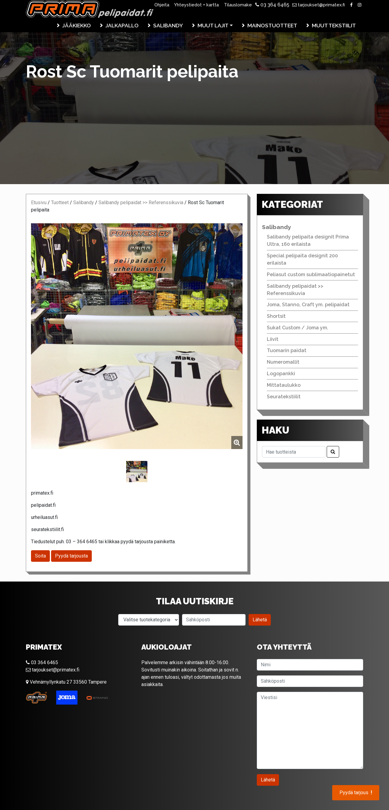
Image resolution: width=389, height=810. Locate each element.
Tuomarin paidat (286, 350)
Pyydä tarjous (355, 793)
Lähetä (260, 620)
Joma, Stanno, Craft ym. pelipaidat (308, 304)
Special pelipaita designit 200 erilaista (302, 259)
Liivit (272, 339)
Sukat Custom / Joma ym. (297, 328)
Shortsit (276, 316)
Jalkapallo (122, 25)
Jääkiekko (76, 25)
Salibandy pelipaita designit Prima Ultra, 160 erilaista (308, 240)
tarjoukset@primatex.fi (318, 4)
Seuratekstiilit (284, 397)
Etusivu (38, 202)
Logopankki (281, 373)
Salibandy (168, 25)
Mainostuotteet (272, 25)
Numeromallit (283, 362)
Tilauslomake (238, 4)
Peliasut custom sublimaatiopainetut (311, 274)
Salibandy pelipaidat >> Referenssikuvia (140, 202)
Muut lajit (213, 25)
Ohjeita (161, 4)
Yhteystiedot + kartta (196, 4)
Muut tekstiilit (334, 25)
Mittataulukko (284, 385)
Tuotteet (60, 202)
